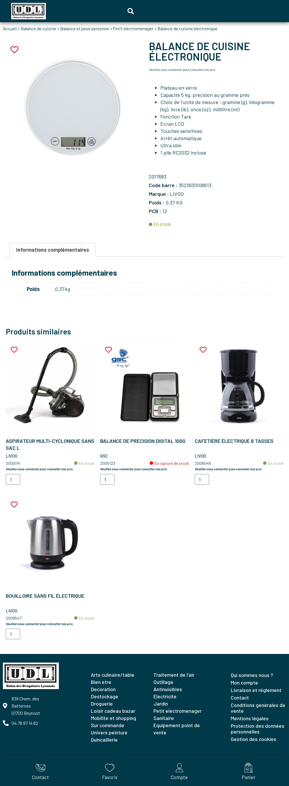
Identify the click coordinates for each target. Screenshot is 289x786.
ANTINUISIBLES (167, 689)
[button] (130, 11)
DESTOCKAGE (104, 696)
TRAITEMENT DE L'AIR (173, 675)
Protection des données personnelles (257, 729)
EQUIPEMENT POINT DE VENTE (176, 729)
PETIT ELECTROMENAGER (177, 711)
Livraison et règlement (256, 690)
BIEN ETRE (101, 682)
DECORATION (103, 689)
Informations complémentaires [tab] (52, 250)
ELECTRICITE (165, 696)
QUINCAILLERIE (104, 739)
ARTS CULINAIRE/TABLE (112, 675)
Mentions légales (250, 718)
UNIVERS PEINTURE (109, 732)
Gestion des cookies (253, 739)
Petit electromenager (133, 28)
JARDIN (160, 703)
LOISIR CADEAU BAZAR (113, 711)
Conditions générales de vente (258, 708)
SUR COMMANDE (107, 725)
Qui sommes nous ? (252, 675)
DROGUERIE (102, 703)
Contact (240, 697)
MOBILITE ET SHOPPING (113, 718)
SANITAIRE (163, 718)
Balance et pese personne (84, 28)
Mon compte (244, 682)
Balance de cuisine (38, 28)
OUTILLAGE (163, 682)
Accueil (10, 28)
